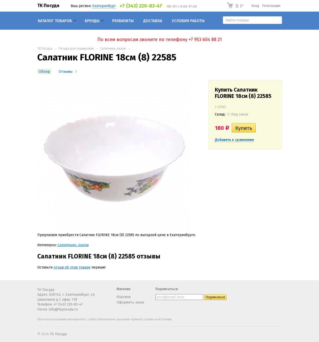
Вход (255, 6)
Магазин (123, 289)
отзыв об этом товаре (72, 267)
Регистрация (271, 6)
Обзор (44, 71)
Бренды (92, 21)
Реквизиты (123, 21)
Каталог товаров (55, 21)
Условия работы (188, 21)
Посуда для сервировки (76, 48)
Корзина (124, 297)
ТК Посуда (48, 5)
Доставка (152, 21)
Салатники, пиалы (113, 48)
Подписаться (166, 289)
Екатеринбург (104, 6)
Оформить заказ (130, 302)
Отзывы (66, 71)
